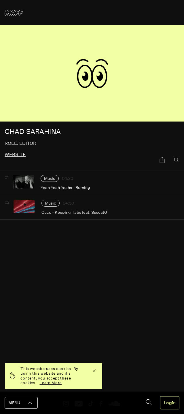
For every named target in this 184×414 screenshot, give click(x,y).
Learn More (50, 382)
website (15, 154)
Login (170, 403)
